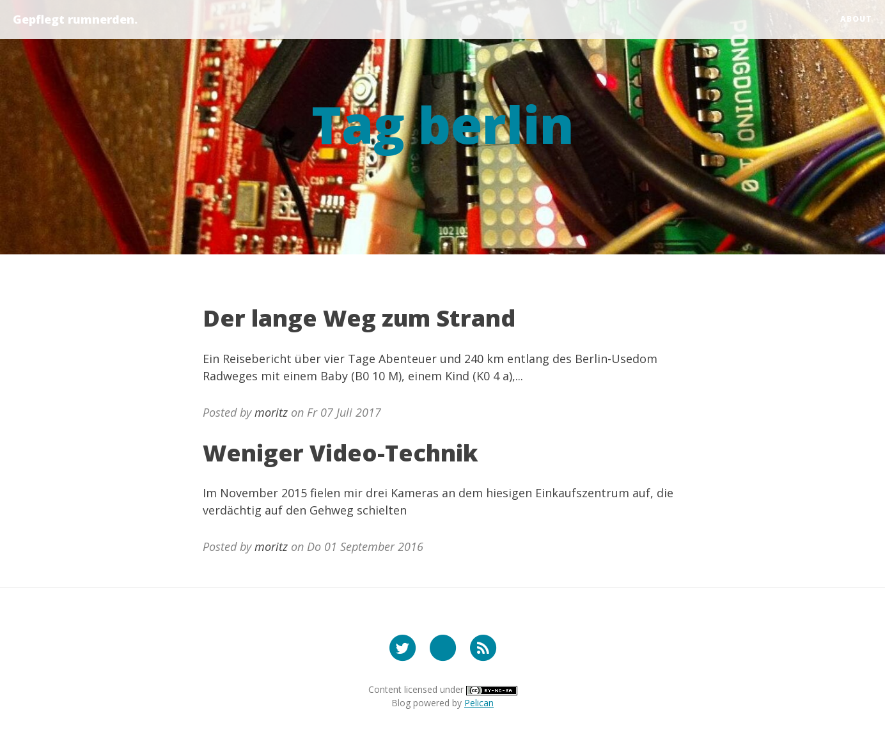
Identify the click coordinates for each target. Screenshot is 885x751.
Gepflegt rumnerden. (75, 19)
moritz (271, 412)
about (856, 18)
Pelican (479, 703)
